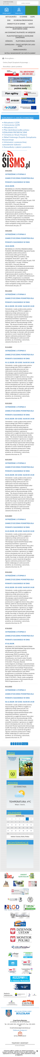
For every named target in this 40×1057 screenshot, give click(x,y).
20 (19, 827)
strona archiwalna (20, 1045)
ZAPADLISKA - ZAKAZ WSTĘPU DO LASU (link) (20, 45)
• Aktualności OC (9, 127)
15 (27, 824)
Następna (25, 744)
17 (8, 827)
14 (23, 824)
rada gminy (19, 13)
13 (19, 824)
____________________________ (14, 149)
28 (23, 830)
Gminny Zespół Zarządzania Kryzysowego (15, 62)
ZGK (8, 20)
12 (15, 824)
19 (15, 827)
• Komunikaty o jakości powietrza (16, 147)
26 (15, 830)
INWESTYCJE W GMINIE (16, 24)
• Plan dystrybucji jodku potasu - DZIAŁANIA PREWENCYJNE (16, 131)
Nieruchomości (20, 50)
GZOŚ (30, 24)
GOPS (32, 17)
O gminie (23, 17)
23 (31, 827)
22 (27, 827)
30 (31, 830)
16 (31, 824)
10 (8, 824)
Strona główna (9, 58)
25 (11, 830)
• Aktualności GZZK (11, 122)
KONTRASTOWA (8, 2)
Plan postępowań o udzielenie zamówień (20, 36)
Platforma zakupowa (25, 41)
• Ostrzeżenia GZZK (11, 125)
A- (4, 4)
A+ (8, 4)
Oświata (9, 41)
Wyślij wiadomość (20, 1036)
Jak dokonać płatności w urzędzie (20, 32)
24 (8, 830)
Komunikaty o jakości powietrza (12, 66)
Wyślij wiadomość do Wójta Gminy (20, 53)
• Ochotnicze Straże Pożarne (14, 135)
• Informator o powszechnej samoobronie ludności (14, 143)
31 (8, 833)
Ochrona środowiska (23, 20)
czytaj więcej (20, 225)
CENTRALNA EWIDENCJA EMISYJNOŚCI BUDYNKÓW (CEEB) (20, 28)
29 (27, 830)
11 (11, 824)
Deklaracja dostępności (20, 1030)
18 (11, 827)
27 (19, 830)
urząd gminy (6, 13)
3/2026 (12, 759)
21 (23, 827)
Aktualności (11, 17)
